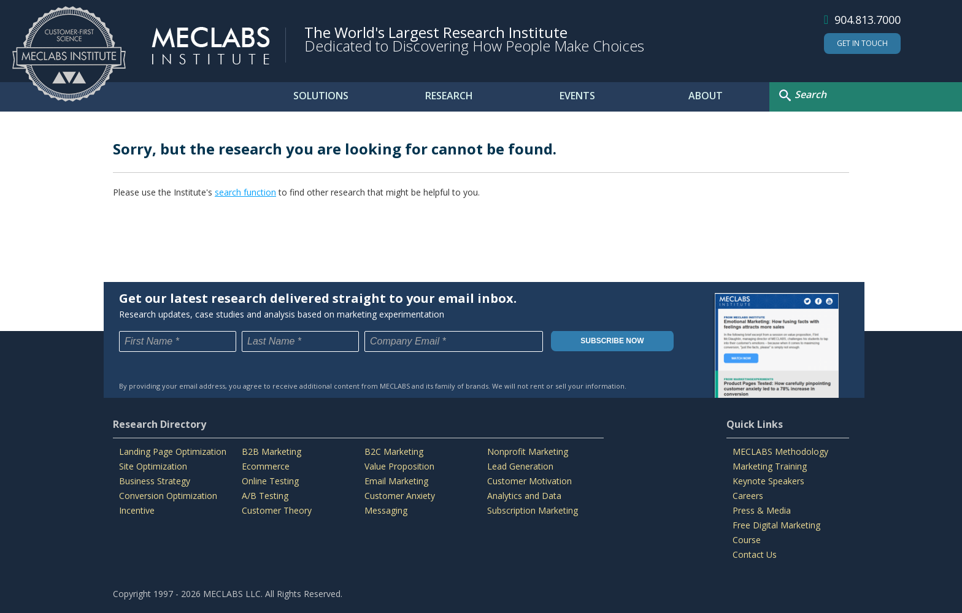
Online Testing (270, 481)
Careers (748, 495)
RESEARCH (449, 95)
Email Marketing (396, 481)
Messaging (385, 510)
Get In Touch (862, 43)
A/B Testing (265, 495)
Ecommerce (266, 466)
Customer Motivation (529, 481)
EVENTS (577, 95)
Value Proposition (399, 466)
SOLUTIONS (320, 95)
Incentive (137, 510)
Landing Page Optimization (172, 451)
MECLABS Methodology (780, 451)
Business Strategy (154, 481)
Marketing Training (770, 466)
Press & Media (762, 510)
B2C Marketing (393, 451)
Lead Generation (520, 466)
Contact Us (755, 554)
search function (245, 192)
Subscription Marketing (532, 510)
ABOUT (705, 95)
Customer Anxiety (399, 495)
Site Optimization (153, 466)
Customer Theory (277, 510)
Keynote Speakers (768, 481)
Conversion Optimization (168, 495)
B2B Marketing (271, 451)
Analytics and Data (524, 495)
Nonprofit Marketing (527, 451)
